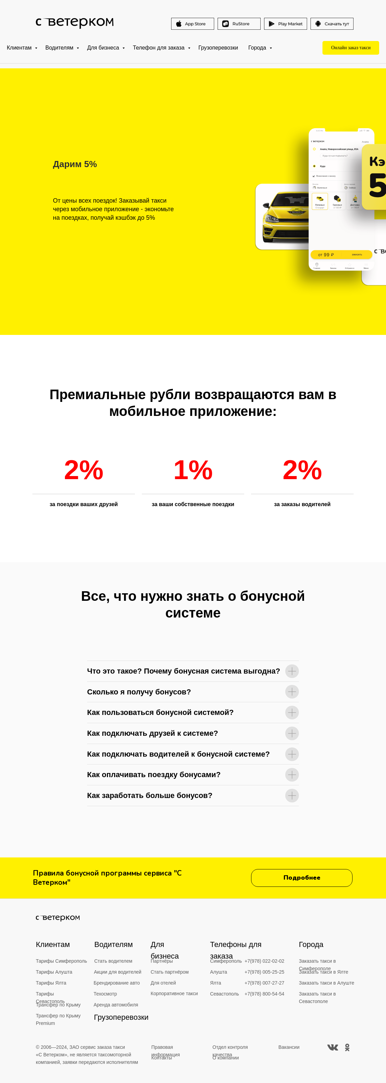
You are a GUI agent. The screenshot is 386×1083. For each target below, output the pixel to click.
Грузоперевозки (218, 48)
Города (258, 48)
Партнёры (162, 961)
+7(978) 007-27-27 (264, 983)
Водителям (60, 48)
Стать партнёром (170, 972)
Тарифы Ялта (51, 983)
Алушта (218, 972)
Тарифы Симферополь (61, 961)
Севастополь (224, 994)
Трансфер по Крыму (58, 1004)
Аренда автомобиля (116, 1004)
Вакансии (289, 1047)
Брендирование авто (117, 983)
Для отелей (163, 983)
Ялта (215, 983)
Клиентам (20, 48)
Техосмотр (105, 994)
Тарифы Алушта (54, 972)
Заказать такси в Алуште (326, 983)
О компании (225, 1057)
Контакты (161, 1057)
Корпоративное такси (174, 993)
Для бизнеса (104, 48)
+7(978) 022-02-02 (264, 961)
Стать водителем (113, 961)
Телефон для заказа (159, 48)
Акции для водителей (117, 972)
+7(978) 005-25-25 (264, 972)
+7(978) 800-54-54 (264, 994)
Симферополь (226, 961)
